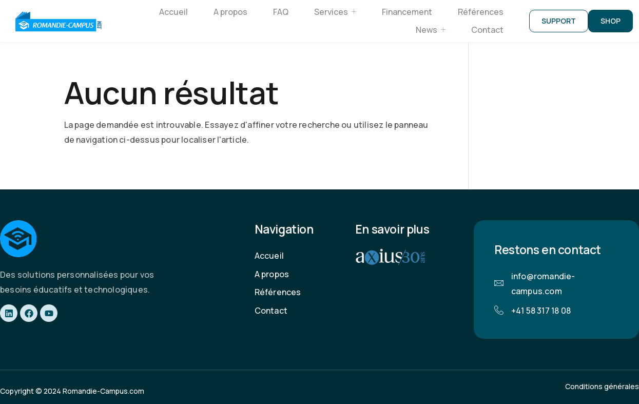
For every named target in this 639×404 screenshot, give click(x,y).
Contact (487, 29)
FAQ (280, 11)
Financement (407, 11)
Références (481, 11)
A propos (230, 11)
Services (335, 12)
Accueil (173, 11)
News (431, 30)
